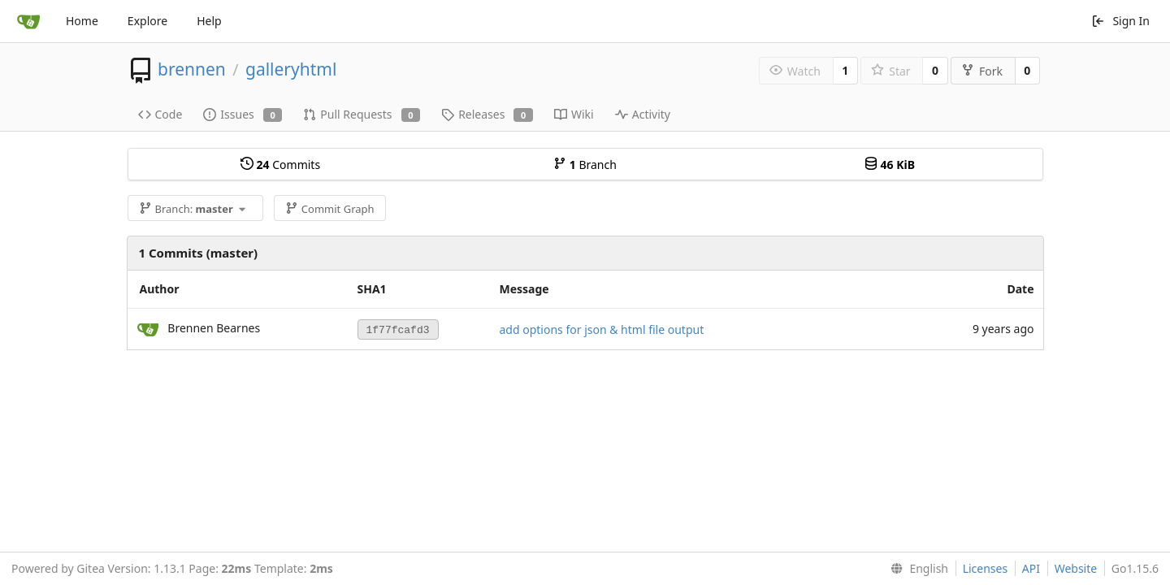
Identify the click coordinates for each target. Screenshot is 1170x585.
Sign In (1120, 20)
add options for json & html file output (602, 329)
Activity (642, 114)
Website (1076, 568)
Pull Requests (361, 114)
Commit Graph (329, 209)
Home (82, 20)
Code (160, 114)
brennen (192, 69)
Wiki (574, 114)
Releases (487, 114)
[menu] (916, 568)
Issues (242, 114)
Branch (585, 164)
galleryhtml (290, 69)
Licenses (985, 568)
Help (209, 20)
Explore (147, 20)
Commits (280, 164)
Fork (982, 71)
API (1031, 568)
